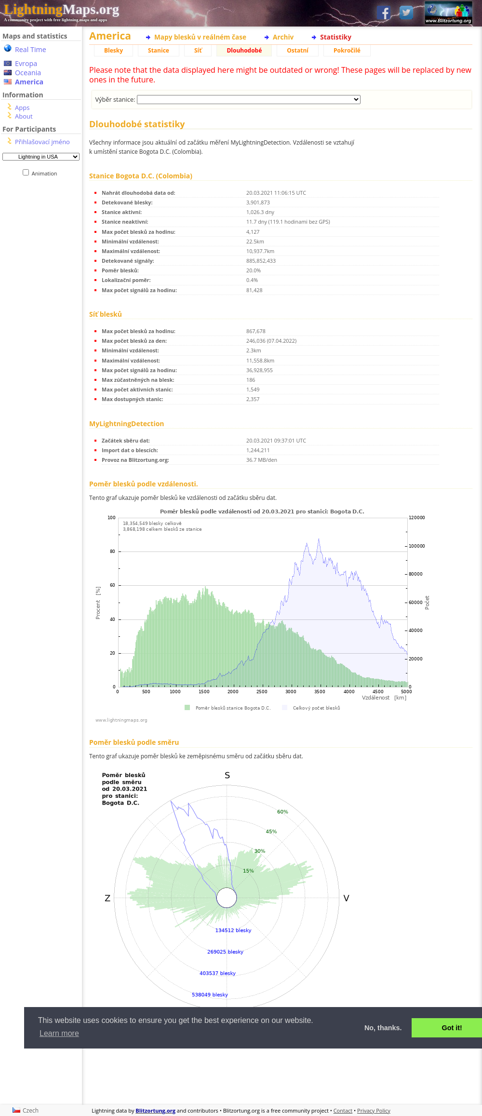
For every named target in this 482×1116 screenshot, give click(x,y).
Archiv (283, 36)
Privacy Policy (373, 1110)
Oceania (28, 72)
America (29, 81)
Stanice (158, 50)
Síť (197, 50)
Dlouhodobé (244, 50)
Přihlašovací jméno (42, 141)
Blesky (113, 50)
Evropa (26, 63)
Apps (22, 107)
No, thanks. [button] (383, 1028)
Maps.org (61, 9)
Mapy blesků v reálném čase (200, 36)
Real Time (30, 49)
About (24, 116)
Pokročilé (347, 50)
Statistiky (335, 36)
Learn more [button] (59, 1033)
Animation (46, 173)
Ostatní (297, 50)
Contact (343, 1110)
